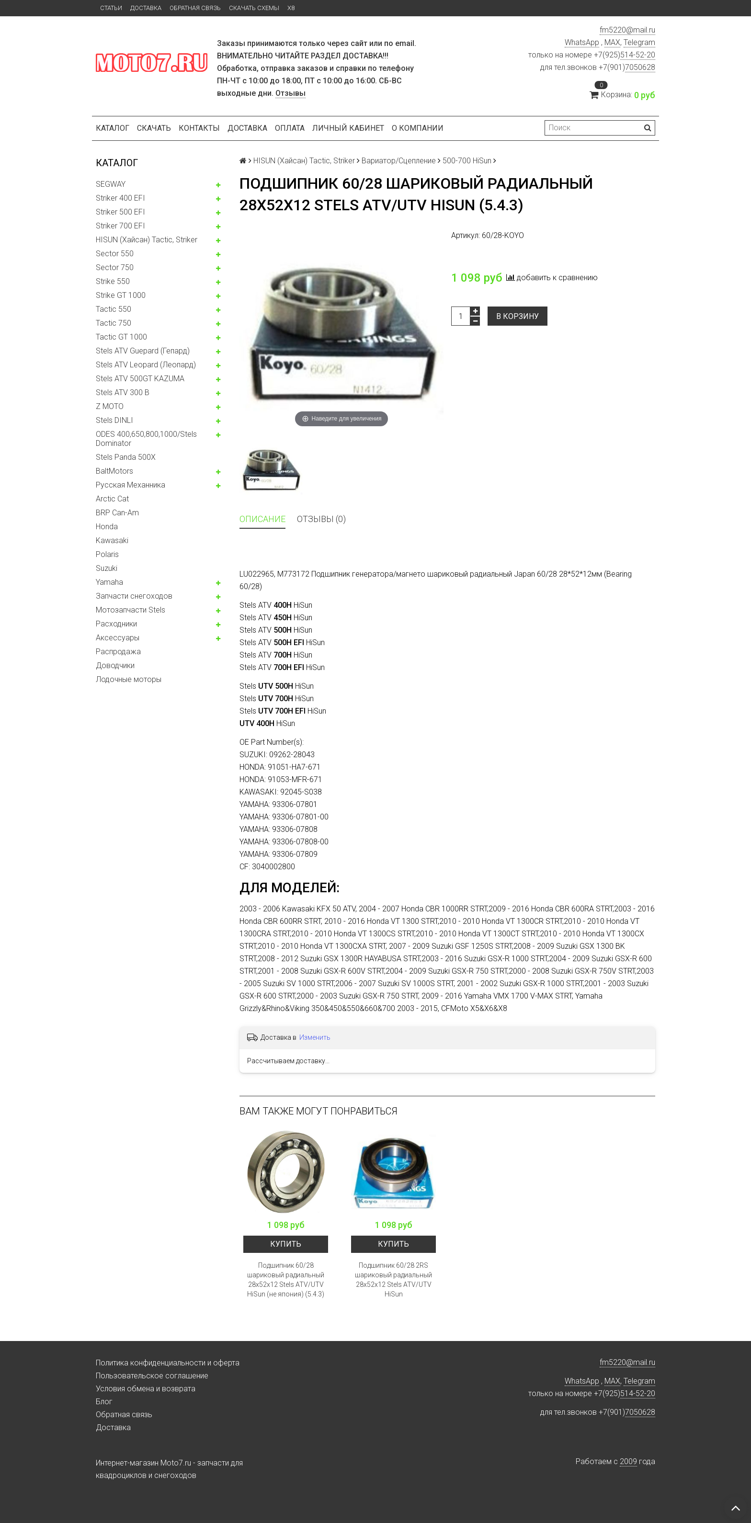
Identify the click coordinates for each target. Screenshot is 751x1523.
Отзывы (290, 93)
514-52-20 (637, 54)
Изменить (314, 1037)
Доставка (145, 7)
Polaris (107, 554)
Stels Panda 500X (126, 457)
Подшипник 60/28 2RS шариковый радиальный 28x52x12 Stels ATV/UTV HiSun (393, 1280)
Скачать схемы (254, 7)
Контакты (199, 128)
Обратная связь (195, 7)
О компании (418, 128)
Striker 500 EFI (120, 211)
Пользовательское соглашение (152, 1375)
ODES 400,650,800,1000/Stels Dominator (146, 439)
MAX (612, 42)
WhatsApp (582, 42)
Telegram (639, 42)
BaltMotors (114, 471)
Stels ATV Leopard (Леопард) (146, 364)
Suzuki (106, 568)
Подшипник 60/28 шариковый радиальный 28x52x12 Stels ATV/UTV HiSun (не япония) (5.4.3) (285, 1280)
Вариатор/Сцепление (399, 160)
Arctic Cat (112, 498)
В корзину (517, 316)
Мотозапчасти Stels (130, 609)
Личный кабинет (348, 128)
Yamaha (109, 582)
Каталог (112, 128)
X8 (291, 7)
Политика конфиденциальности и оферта (167, 1362)
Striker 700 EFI (120, 225)
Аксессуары (117, 637)
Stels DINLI (114, 420)
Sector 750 (115, 267)
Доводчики (115, 665)
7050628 (640, 67)
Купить (285, 1244)
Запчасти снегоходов (134, 596)
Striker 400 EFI (120, 198)
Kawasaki (112, 540)
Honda (107, 526)
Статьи (111, 7)
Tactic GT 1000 (121, 336)
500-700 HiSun (467, 160)
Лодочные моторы (128, 679)
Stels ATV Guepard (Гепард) (143, 350)
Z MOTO (110, 406)
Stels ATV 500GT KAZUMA (140, 378)
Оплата (290, 128)
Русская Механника (130, 484)
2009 (628, 1461)
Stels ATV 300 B (122, 392)
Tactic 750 (113, 323)
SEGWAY (110, 184)
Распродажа (118, 651)
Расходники (116, 623)
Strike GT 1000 (121, 295)
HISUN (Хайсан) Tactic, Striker (146, 239)
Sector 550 (115, 253)
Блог (104, 1401)
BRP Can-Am (117, 512)
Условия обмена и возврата (145, 1388)
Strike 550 (113, 281)
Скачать (154, 128)
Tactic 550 (113, 309)
